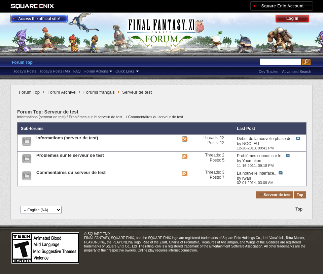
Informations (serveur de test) (41, 117)
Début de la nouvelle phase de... (266, 138)
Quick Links (125, 71)
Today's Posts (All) (55, 71)
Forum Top (22, 62)
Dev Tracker (269, 72)
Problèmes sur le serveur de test (95, 117)
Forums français (99, 92)
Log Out (295, 19)
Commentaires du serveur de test (155, 117)
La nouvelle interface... (257, 173)
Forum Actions (96, 71)
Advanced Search (296, 72)
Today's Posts (24, 71)
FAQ (77, 71)
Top (300, 195)
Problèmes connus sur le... (261, 155)
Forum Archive (61, 92)
